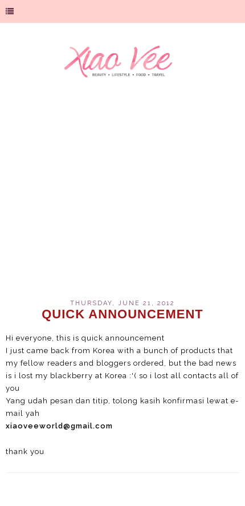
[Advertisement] (122, 196)
